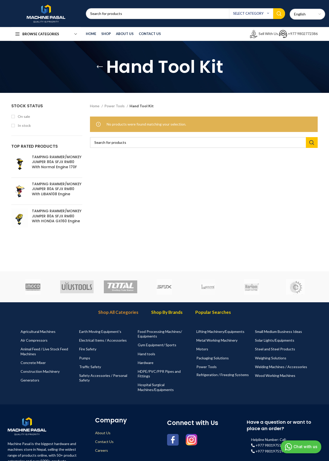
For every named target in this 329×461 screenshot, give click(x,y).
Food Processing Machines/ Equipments (160, 333)
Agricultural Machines (38, 331)
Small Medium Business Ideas (278, 331)
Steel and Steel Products (275, 349)
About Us (103, 433)
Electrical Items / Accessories (103, 340)
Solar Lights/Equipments (274, 340)
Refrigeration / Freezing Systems (222, 375)
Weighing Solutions (270, 358)
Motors (202, 349)
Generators (30, 380)
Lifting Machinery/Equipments (220, 331)
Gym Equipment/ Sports (157, 345)
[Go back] (99, 67)
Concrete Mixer (33, 362)
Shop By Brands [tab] (166, 312)
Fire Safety (87, 349)
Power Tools (114, 106)
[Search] (185, 13)
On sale (23, 116)
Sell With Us (264, 33)
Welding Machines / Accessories (281, 367)
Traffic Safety (90, 367)
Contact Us (104, 441)
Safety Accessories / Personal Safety (103, 377)
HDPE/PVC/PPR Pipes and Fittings (159, 373)
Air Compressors (34, 340)
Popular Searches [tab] (213, 312)
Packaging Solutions (212, 358)
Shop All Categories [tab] (118, 312)
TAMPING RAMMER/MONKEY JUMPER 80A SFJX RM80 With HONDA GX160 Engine (56, 216)
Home (95, 106)
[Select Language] (307, 14)
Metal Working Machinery (216, 340)
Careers (101, 450)
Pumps (84, 358)
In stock (24, 125)
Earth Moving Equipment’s (100, 331)
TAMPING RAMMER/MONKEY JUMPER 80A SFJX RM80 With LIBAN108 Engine (56, 189)
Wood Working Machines (275, 375)
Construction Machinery (40, 371)
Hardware (145, 362)
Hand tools (146, 354)
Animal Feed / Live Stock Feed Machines (44, 351)
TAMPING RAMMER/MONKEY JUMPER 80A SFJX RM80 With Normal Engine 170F (56, 162)
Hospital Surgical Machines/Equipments (156, 387)
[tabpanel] (164, 361)
